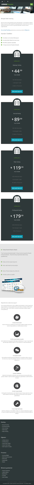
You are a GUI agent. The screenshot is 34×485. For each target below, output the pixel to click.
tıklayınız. (27, 30)
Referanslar (4, 458)
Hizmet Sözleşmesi (5, 470)
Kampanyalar (4, 460)
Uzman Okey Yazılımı (5, 443)
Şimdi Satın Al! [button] (17, 91)
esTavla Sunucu (4, 441)
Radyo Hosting (4, 431)
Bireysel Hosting (5, 424)
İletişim (3, 461)
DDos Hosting (4, 428)
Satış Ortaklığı (4, 477)
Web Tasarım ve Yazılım (6, 446)
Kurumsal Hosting (5, 426)
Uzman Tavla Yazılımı (5, 445)
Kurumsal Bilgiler (5, 455)
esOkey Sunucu (5, 440)
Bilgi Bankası (4, 473)
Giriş (3, 1)
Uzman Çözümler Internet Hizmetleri (17, 483)
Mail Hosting (4, 429)
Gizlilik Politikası (5, 472)
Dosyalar (3, 475)
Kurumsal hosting (5, 30)
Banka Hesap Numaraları (6, 457)
